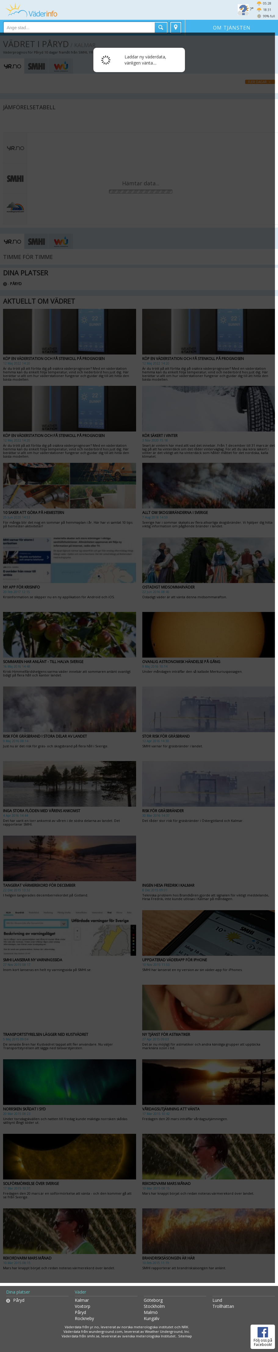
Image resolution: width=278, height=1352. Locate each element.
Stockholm (154, 1306)
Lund (217, 1300)
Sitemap (185, 1336)
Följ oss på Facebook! (263, 1336)
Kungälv (151, 1318)
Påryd (18, 1300)
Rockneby (84, 1318)
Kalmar (82, 1300)
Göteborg (153, 1300)
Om (232, 27)
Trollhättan (223, 1306)
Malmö (151, 1312)
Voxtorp (82, 1306)
